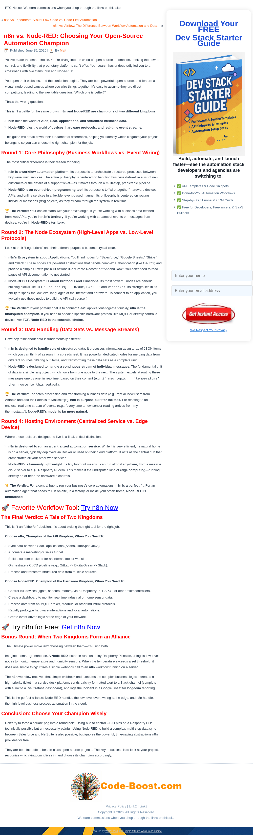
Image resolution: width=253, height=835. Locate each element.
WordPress (111, 831)
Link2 (133, 806)
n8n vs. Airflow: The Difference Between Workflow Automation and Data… (106, 26)
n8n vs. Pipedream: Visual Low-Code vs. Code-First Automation (50, 20)
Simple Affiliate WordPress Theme (142, 831)
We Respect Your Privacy (208, 330)
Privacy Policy (116, 806)
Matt (63, 50)
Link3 (143, 806)
